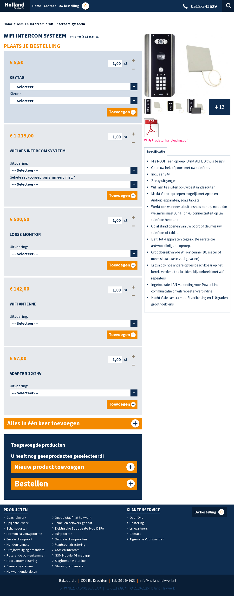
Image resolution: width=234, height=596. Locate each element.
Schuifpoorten (15, 528)
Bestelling (135, 523)
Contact (134, 533)
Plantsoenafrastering (68, 544)
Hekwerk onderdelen (20, 571)
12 (219, 107)
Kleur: (16, 93)
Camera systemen (18, 566)
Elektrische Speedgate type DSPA (78, 528)
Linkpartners (137, 528)
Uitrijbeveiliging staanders (24, 550)
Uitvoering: (19, 163)
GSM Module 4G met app (71, 555)
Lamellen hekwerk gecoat (72, 523)
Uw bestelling (210, 512)
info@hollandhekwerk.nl (158, 580)
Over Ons (135, 517)
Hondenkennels (16, 544)
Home (8, 24)
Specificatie (155, 151)
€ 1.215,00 (22, 135)
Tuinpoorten (62, 533)
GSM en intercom (65, 550)
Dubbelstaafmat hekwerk (71, 517)
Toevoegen (119, 112)
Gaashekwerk (15, 517)
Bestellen (31, 483)
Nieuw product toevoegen (49, 467)
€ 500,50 (19, 219)
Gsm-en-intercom (31, 24)
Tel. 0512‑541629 (123, 580)
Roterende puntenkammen (24, 555)
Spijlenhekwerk (16, 523)
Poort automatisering (20, 560)
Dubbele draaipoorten (69, 539)
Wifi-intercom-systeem (66, 24)
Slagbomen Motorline (69, 560)
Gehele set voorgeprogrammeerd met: (42, 177)
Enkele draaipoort (18, 539)
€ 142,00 (19, 288)
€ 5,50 (17, 62)
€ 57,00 (18, 358)
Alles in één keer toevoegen (43, 423)
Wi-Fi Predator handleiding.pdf (166, 130)
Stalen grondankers (67, 566)
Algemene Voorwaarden (145, 539)
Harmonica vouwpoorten (23, 533)
